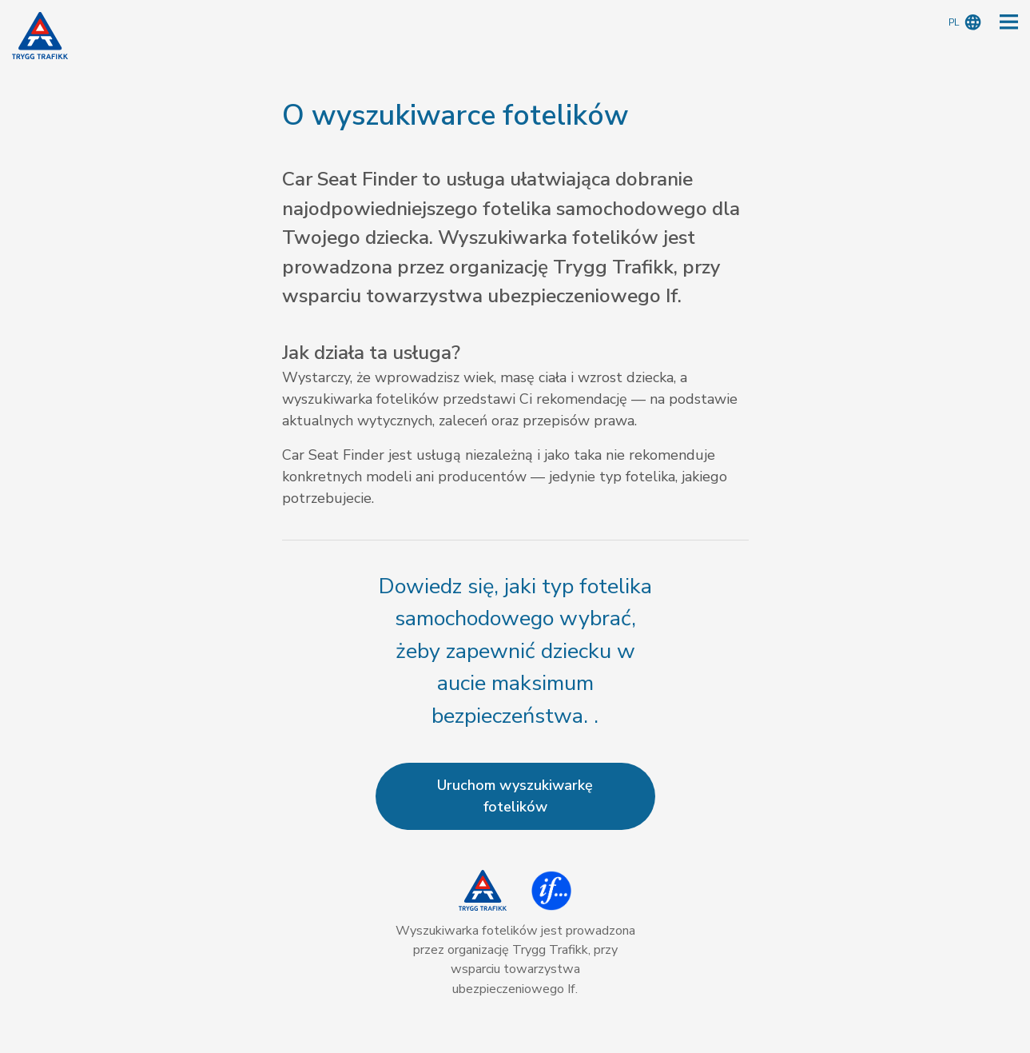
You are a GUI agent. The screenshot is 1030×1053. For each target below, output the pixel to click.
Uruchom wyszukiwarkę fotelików (515, 796)
